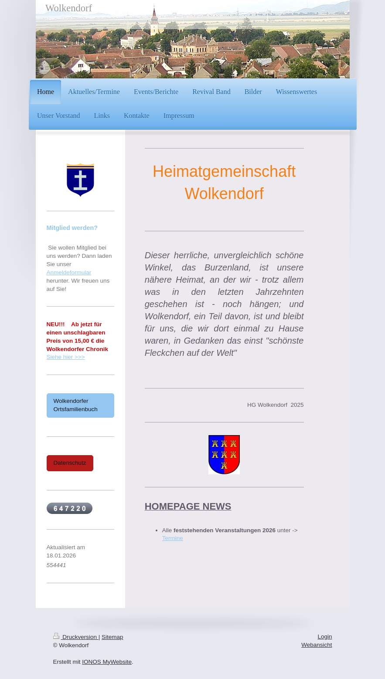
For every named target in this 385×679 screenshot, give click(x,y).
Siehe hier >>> (66, 357)
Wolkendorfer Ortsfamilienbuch (76, 405)
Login (324, 636)
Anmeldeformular (69, 272)
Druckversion (76, 637)
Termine (172, 538)
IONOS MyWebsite (107, 662)
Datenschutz (70, 462)
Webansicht (316, 645)
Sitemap (112, 637)
